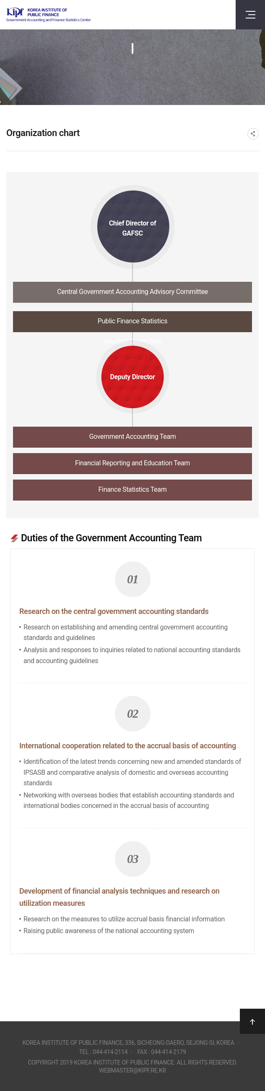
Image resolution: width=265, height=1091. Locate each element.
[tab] (132, 294)
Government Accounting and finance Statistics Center (48, 15)
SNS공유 (253, 133)
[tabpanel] (132, 738)
